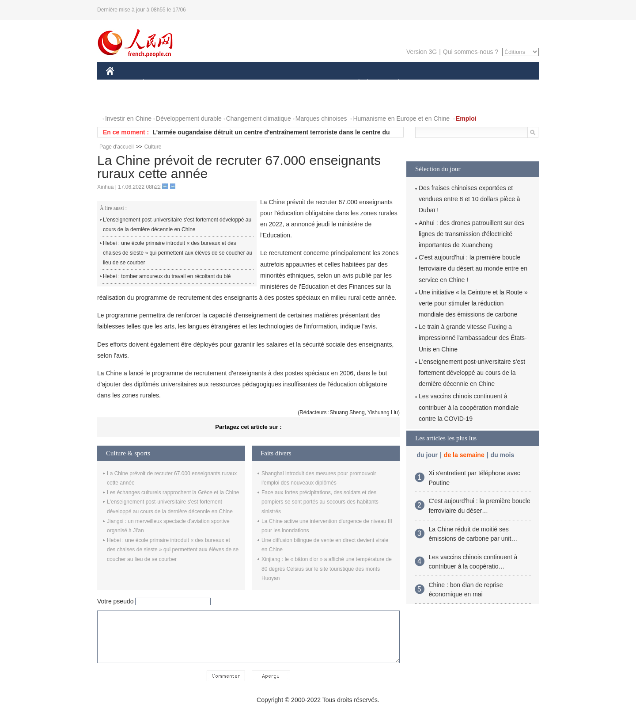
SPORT (429, 83)
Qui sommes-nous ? (470, 51)
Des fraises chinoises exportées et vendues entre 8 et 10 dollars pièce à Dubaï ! (469, 199)
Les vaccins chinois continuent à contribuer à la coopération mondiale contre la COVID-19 (469, 407)
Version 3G (421, 51)
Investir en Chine (128, 118)
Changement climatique (258, 118)
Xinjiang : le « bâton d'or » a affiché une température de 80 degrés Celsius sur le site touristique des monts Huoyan (326, 568)
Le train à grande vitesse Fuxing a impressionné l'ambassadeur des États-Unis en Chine (473, 337)
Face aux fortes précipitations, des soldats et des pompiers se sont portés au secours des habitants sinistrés (320, 502)
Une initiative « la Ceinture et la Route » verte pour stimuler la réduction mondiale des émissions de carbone (473, 303)
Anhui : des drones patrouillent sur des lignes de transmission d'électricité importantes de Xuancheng (471, 233)
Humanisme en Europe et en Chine (401, 118)
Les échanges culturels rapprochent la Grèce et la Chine (173, 492)
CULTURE (315, 83)
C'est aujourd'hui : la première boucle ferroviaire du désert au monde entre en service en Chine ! (473, 268)
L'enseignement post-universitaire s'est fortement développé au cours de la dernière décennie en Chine (177, 225)
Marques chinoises (321, 118)
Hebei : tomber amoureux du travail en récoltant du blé (167, 276)
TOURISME (467, 83)
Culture (153, 147)
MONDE (200, 83)
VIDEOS (160, 101)
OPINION (508, 83)
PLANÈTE (393, 83)
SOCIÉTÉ (354, 83)
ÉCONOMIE (159, 83)
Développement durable (189, 118)
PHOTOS (124, 101)
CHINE (121, 83)
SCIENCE (276, 83)
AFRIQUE (237, 83)
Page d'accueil (116, 147)
